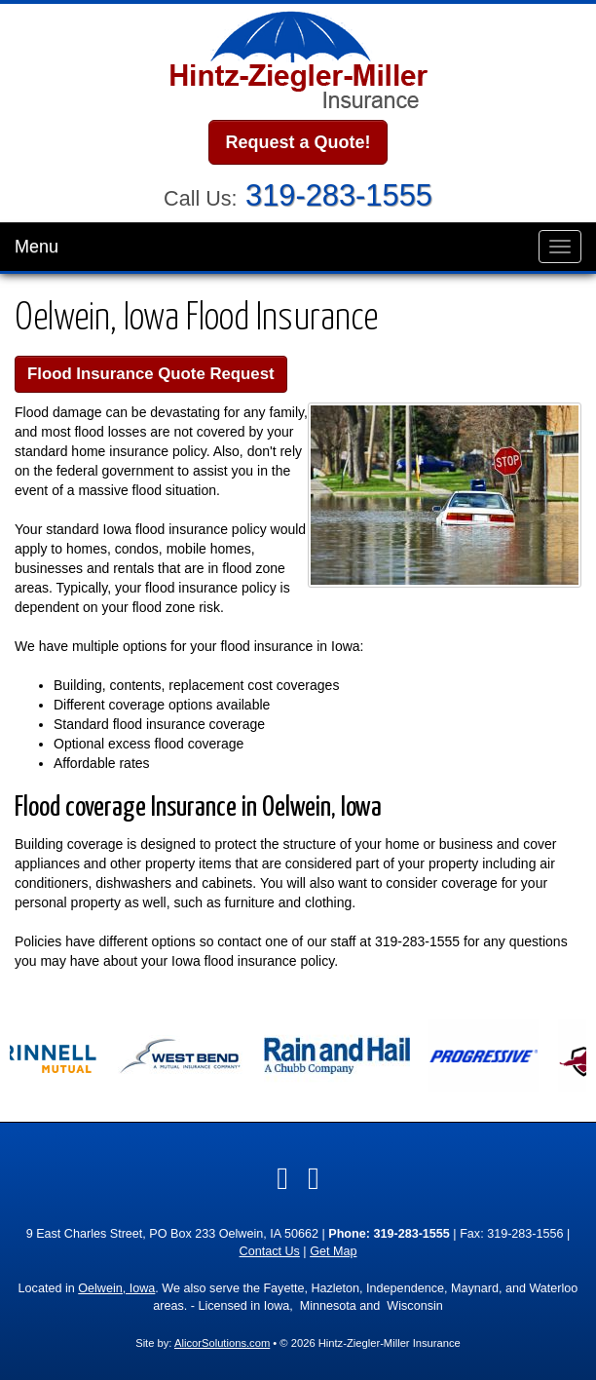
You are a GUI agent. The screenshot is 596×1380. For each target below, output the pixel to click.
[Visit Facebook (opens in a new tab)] (282, 1178)
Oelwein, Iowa (116, 1288)
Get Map (333, 1251)
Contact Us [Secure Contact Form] (270, 1251)
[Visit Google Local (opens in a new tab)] (313, 1178)
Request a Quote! (297, 142)
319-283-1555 (338, 195)
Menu (36, 246)
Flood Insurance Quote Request (151, 373)
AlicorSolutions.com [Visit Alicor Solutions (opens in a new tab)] (222, 1343)
